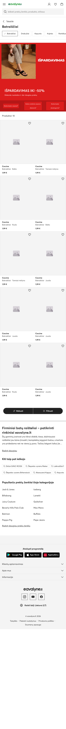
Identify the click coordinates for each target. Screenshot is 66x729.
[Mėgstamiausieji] (55, 4)
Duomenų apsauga (33, 724)
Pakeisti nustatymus (28, 721)
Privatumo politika (46, 721)
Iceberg (37, 589)
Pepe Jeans (39, 619)
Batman (6, 613)
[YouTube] (33, 696)
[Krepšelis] (62, 4)
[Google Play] (14, 654)
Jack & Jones (8, 589)
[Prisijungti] (49, 4)
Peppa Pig (7, 619)
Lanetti (37, 595)
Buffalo (37, 613)
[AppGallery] (51, 654)
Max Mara (39, 607)
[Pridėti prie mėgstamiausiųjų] (29, 123)
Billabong (6, 595)
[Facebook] (41, 696)
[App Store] (33, 654)
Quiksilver (38, 601)
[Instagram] (24, 696)
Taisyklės (13, 721)
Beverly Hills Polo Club (13, 607)
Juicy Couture (8, 601)
